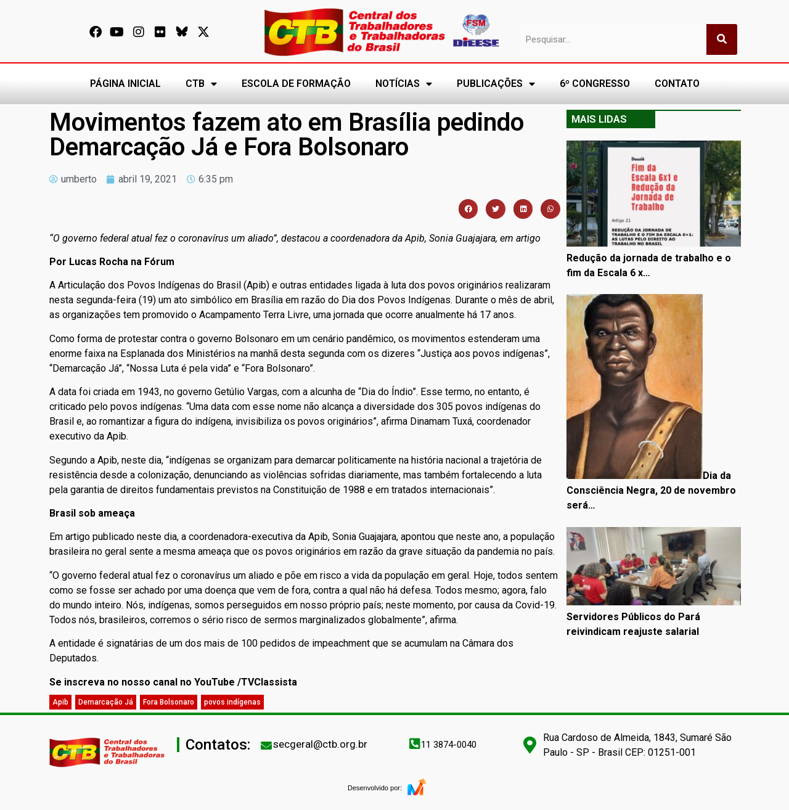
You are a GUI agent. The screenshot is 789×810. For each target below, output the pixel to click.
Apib (60, 702)
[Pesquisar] (721, 39)
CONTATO (677, 83)
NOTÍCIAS (403, 84)
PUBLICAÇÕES (496, 84)
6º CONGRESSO (595, 83)
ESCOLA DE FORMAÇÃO (296, 83)
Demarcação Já (105, 702)
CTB (201, 84)
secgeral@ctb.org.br (320, 744)
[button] (468, 209)
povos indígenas (232, 702)
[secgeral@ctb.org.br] (266, 745)
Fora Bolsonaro (168, 702)
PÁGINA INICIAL (125, 83)
